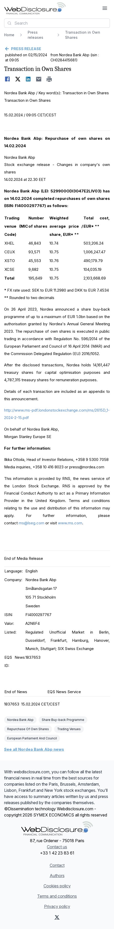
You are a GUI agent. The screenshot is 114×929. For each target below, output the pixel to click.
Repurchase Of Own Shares (28, 729)
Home (9, 35)
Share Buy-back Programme (63, 720)
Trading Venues (69, 729)
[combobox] (57, 23)
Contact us (57, 846)
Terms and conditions (57, 896)
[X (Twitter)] (57, 917)
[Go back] (57, 48)
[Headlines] (35, 8)
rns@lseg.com (31, 523)
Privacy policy (57, 906)
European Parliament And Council (32, 738)
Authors (57, 875)
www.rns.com (70, 523)
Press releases (35, 35)
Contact (57, 865)
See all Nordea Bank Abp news (34, 749)
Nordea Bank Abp (20, 720)
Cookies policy (57, 885)
